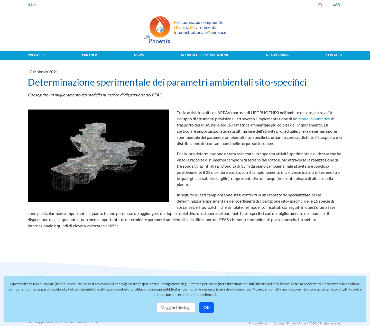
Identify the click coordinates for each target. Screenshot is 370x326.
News (139, 55)
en (34, 5)
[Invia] (320, 4)
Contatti (334, 55)
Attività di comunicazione (205, 55)
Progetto (36, 55)
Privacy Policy (258, 323)
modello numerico (314, 118)
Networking (277, 55)
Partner (89, 55)
